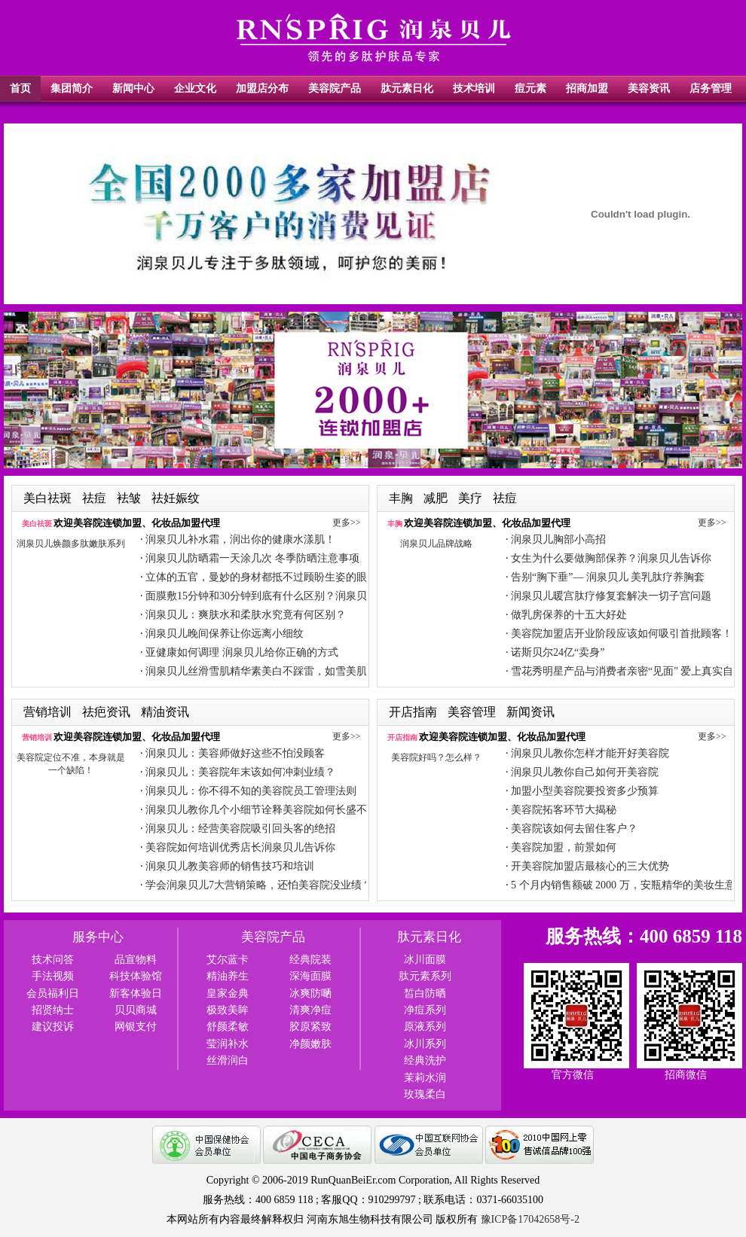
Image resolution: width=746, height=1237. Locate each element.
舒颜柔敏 (227, 1026)
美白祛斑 (49, 498)
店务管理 (710, 88)
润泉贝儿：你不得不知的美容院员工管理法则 (250, 791)
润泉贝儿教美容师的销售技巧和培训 (229, 866)
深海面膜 (310, 976)
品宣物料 (136, 959)
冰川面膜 (425, 959)
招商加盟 (587, 88)
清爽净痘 (310, 1010)
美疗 (471, 498)
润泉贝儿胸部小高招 (558, 539)
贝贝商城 (136, 1010)
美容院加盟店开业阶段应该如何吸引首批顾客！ (621, 633)
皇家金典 (227, 993)
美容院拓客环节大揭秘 (563, 809)
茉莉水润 (425, 1077)
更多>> (346, 522)
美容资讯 (649, 88)
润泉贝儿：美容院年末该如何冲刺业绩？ (240, 772)
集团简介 (71, 88)
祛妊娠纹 (175, 498)
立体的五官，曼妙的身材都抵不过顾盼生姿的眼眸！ (266, 577)
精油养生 (227, 976)
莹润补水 (227, 1044)
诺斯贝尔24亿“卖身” (557, 652)
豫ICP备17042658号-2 (530, 1219)
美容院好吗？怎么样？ (436, 757)
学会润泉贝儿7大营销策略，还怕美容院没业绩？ (258, 885)
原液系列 (425, 1026)
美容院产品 (334, 88)
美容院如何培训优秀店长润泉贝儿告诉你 (240, 847)
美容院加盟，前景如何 (563, 847)
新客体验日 (135, 993)
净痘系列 (425, 1010)
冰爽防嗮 (310, 993)
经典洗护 (425, 1060)
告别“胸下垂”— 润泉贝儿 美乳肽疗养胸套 (608, 577)
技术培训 (474, 88)
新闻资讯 (530, 711)
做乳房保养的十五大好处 (569, 614)
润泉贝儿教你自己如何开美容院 (585, 772)
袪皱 (130, 498)
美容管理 (473, 711)
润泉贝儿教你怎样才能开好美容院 (590, 753)
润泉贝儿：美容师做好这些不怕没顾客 (235, 753)
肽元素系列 (425, 976)
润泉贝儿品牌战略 (436, 543)
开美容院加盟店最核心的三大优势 (590, 866)
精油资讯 (165, 711)
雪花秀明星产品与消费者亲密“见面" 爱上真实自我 (627, 671)
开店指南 (414, 711)
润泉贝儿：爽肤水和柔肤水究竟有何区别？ (245, 614)
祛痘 (95, 498)
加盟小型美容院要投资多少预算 (585, 791)
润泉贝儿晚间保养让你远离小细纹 (224, 633)
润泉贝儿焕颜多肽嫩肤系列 (71, 543)
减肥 (437, 498)
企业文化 (195, 88)
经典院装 (310, 959)
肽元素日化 (407, 88)
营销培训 (49, 711)
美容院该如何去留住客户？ (574, 828)
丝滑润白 (227, 1060)
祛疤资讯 (107, 711)
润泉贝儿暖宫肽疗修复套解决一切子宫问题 (611, 596)
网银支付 (136, 1026)
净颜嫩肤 (310, 1044)
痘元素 (530, 88)
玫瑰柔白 (425, 1094)
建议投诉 (53, 1026)
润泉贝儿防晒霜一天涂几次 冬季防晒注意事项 (252, 558)
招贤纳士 (53, 1010)
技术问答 (53, 959)
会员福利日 (52, 993)
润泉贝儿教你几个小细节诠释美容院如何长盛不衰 (261, 809)
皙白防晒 (425, 993)
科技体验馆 (135, 976)
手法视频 (53, 976)
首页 (20, 88)
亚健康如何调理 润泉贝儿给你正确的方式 (241, 652)
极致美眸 (227, 1010)
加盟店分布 (262, 88)
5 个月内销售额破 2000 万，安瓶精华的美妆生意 (623, 885)
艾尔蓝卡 (227, 959)
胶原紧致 (310, 1026)
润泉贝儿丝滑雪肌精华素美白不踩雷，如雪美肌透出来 (272, 671)
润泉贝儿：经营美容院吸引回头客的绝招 (240, 828)
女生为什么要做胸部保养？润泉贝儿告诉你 (611, 558)
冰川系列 (425, 1044)
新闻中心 (133, 88)
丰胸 (402, 498)
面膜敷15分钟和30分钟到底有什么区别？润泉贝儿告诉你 (277, 596)
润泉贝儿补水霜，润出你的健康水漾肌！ (240, 539)
